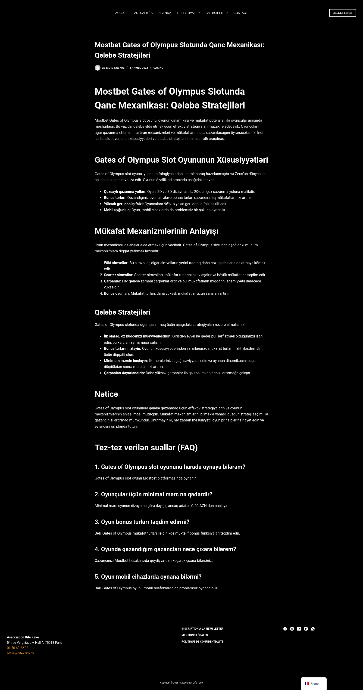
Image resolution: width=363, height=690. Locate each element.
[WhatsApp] (313, 629)
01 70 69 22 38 (17, 648)
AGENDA (164, 13)
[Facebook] (285, 629)
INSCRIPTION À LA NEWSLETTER (202, 628)
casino (158, 67)
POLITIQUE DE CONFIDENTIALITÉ (202, 641)
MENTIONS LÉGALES (195, 635)
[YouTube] (306, 629)
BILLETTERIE (342, 12)
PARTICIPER (217, 13)
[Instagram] (292, 629)
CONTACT (240, 13)
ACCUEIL (121, 13)
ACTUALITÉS (143, 13)
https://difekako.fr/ (20, 653)
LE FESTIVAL (189, 13)
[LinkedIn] (299, 629)
